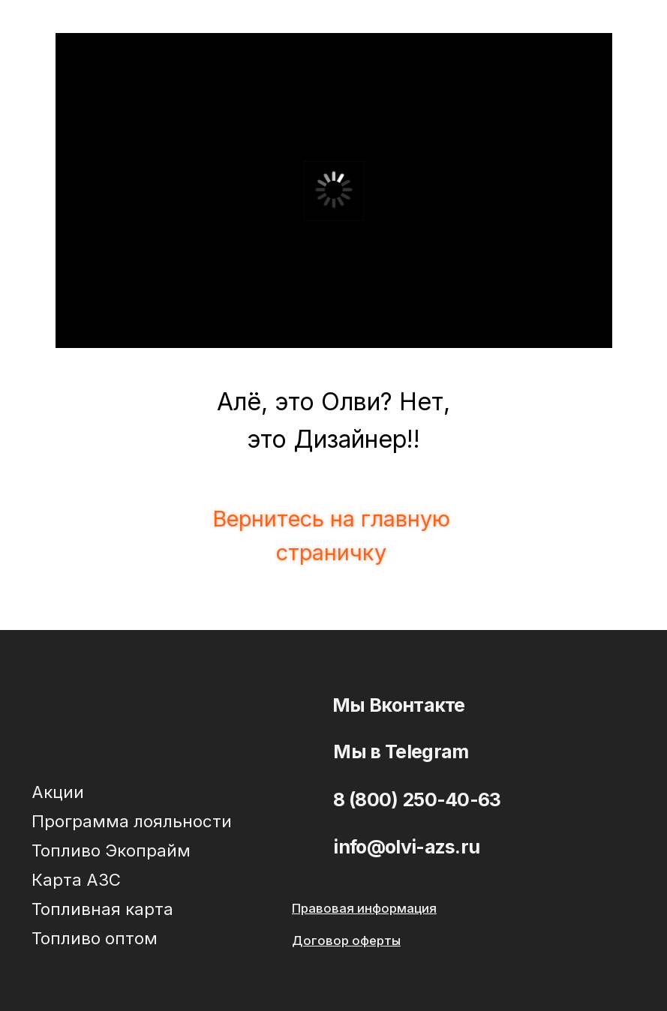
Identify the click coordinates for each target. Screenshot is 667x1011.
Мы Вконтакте (398, 705)
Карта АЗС (76, 879)
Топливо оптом (95, 938)
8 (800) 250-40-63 (416, 799)
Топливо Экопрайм (111, 850)
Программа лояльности (132, 821)
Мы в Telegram (400, 751)
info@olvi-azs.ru (406, 847)
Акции (58, 792)
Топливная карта (102, 908)
